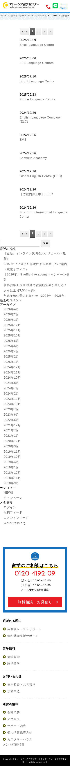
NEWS (8, 492)
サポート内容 (14, 725)
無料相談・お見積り (38, 602)
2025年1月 (11, 361)
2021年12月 (12, 425)
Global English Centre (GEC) (41, 176)
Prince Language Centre (37, 99)
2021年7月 (11, 430)
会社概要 (11, 712)
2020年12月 (12, 441)
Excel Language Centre (37, 44)
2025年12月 (12, 325)
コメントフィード (16, 517)
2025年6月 (11, 346)
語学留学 (11, 663)
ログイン (10, 507)
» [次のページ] (50, 31)
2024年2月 (11, 393)
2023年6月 (11, 414)
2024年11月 (12, 372)
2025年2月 (11, 356)
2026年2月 (11, 314)
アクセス (11, 719)
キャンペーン (13, 497)
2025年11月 (12, 330)
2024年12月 (12, 367)
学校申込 (11, 691)
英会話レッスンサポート (22, 629)
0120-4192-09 (35, 573)
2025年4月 (11, 351)
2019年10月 (12, 456)
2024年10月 (12, 377)
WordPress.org (15, 523)
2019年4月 (11, 462)
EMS (23, 139)
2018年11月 (12, 478)
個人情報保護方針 (17, 732)
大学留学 (11, 656)
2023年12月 (12, 398)
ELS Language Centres (37, 62)
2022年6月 (11, 419)
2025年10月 (12, 335)
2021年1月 (11, 435)
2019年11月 (12, 451)
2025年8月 (11, 340)
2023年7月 (11, 409)
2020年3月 (11, 446)
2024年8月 (11, 382)
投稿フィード (13, 512)
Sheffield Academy (33, 158)
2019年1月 (11, 467)
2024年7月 (11, 388)
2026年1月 (11, 319)
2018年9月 (11, 483)
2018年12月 (12, 472)
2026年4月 (11, 309)
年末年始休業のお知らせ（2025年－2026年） (36, 295)
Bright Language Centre (37, 81)
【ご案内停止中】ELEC (36, 194)
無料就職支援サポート (21, 635)
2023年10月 (12, 404)
